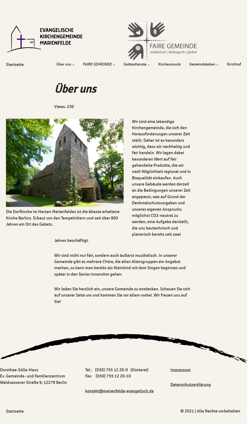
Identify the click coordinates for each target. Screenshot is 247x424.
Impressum (180, 370)
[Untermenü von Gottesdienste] (149, 64)
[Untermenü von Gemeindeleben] (217, 64)
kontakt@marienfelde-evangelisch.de (119, 391)
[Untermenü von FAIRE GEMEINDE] (114, 64)
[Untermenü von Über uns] (73, 64)
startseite (15, 64)
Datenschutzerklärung (190, 384)
